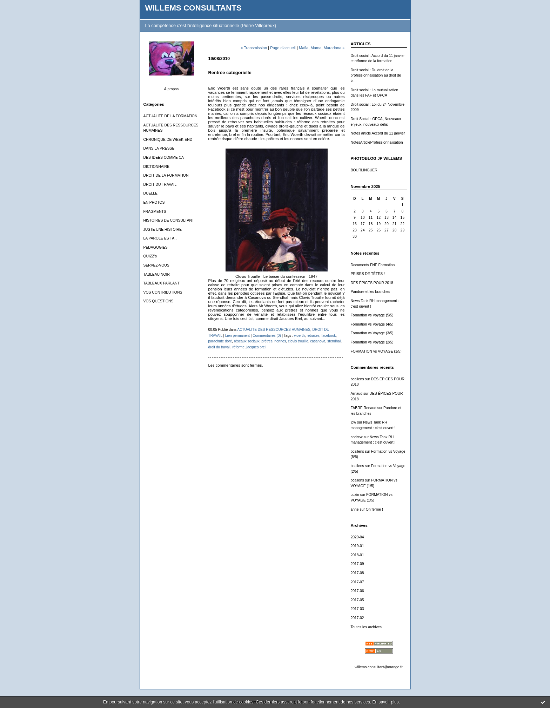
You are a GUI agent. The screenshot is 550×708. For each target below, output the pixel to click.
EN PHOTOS (154, 202)
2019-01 (357, 546)
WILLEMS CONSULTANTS (193, 8)
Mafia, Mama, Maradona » (322, 48)
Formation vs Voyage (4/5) (372, 324)
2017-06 (357, 591)
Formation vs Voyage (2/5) (372, 342)
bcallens (357, 379)
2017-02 (357, 618)
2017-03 (357, 609)
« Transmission (254, 48)
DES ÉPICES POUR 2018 (372, 283)
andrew (357, 437)
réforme (238, 347)
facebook (328, 335)
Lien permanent (237, 335)
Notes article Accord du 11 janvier (378, 133)
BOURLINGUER (364, 170)
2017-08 (357, 573)
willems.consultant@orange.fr (378, 667)
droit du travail (219, 347)
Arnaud (357, 393)
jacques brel (256, 347)
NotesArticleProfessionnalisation (377, 142)
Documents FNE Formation (373, 265)
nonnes (280, 341)
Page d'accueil (282, 48)
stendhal (334, 341)
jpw (353, 422)
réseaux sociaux (247, 341)
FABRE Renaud (363, 408)
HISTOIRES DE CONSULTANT (168, 220)
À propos (171, 89)
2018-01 (357, 555)
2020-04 (357, 537)
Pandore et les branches (370, 292)
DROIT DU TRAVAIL (160, 184)
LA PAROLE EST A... (160, 238)
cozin (355, 495)
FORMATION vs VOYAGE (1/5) (376, 351)
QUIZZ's (150, 256)
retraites (313, 335)
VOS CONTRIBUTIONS (162, 292)
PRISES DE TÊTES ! (368, 274)
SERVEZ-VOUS (156, 265)
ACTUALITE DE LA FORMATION (170, 116)
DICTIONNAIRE (156, 167)
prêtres (266, 341)
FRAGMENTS (154, 212)
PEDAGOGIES (155, 247)
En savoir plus (385, 702)
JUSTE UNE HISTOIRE (162, 229)
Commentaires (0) (267, 335)
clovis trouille (298, 341)
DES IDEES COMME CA (163, 157)
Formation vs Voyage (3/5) (372, 333)
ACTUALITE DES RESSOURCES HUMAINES (273, 330)
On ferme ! (374, 509)
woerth (299, 335)
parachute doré (220, 341)
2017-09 (357, 564)
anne (355, 509)
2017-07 (357, 582)
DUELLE (150, 193)
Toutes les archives (366, 627)
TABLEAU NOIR (156, 274)
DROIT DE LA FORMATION (166, 175)
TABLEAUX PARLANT (161, 283)
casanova (317, 341)
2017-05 (357, 600)
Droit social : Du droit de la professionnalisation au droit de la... (376, 75)
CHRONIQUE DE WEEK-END (168, 140)
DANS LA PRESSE (159, 148)
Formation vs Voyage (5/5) (372, 315)
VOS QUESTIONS (158, 301)
